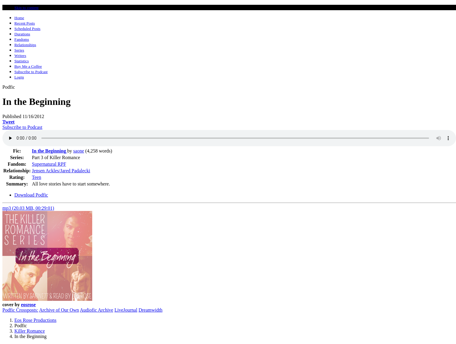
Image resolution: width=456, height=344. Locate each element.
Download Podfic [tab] (31, 194)
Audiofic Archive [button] (96, 310)
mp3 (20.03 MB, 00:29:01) (28, 208)
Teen (36, 177)
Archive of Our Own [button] (59, 310)
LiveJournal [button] (125, 310)
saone (78, 150)
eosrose (28, 304)
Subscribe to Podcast (22, 127)
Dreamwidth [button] (151, 310)
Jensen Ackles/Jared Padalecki (61, 170)
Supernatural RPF (49, 164)
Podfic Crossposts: (20, 310)
